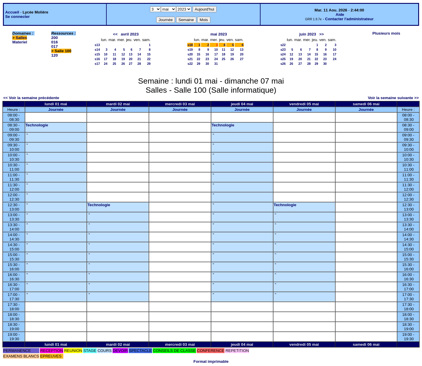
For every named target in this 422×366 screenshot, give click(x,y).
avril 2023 (130, 34)
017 (54, 46)
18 (114, 59)
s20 (190, 54)
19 (123, 59)
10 (106, 54)
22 (149, 59)
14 (139, 54)
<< (115, 34)
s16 (97, 59)
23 (207, 59)
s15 (97, 54)
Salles (21, 37)
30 (207, 63)
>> (321, 34)
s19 (190, 49)
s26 (283, 63)
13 (130, 54)
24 (106, 63)
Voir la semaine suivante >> (393, 98)
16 (207, 54)
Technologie (36, 125)
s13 (97, 45)
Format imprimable (211, 361)
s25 (283, 59)
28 (139, 63)
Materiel (19, 42)
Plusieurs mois (386, 33)
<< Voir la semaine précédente (31, 98)
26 (123, 63)
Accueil (12, 12)
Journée (56, 109)
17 (106, 59)
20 (130, 59)
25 (114, 63)
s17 (97, 63)
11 (114, 54)
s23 (283, 49)
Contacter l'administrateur (349, 19)
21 (139, 59)
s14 (97, 49)
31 (216, 63)
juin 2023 (307, 34)
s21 (190, 59)
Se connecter (17, 16)
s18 (190, 45)
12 (123, 54)
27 (130, 63)
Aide (340, 14)
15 (149, 54)
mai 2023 (218, 34)
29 (149, 63)
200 (54, 37)
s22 (190, 63)
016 (54, 42)
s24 (283, 54)
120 (54, 55)
